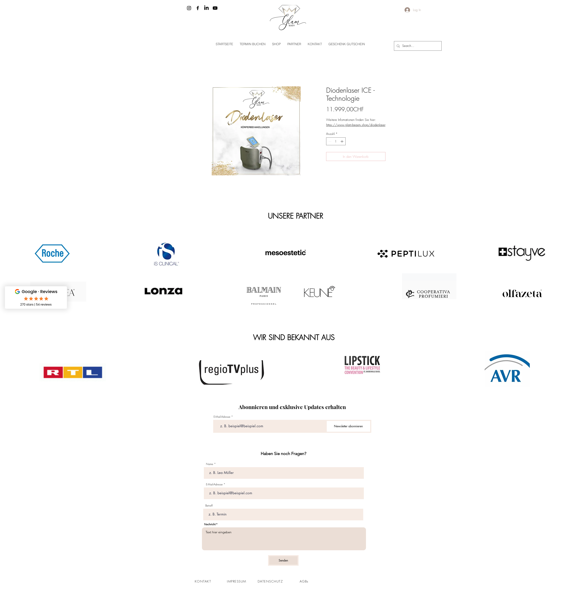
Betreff (209, 505)
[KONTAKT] (203, 581)
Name (209, 464)
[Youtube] (215, 8)
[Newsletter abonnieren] (348, 426)
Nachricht (210, 524)
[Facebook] (197, 8)
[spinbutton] (336, 141)
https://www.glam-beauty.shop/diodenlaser (355, 125)
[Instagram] (189, 8)
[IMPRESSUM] (237, 581)
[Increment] (342, 141)
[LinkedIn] (206, 8)
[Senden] (283, 560)
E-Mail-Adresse (222, 416)
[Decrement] (329, 141)
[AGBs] (304, 581)
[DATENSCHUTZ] (271, 581)
